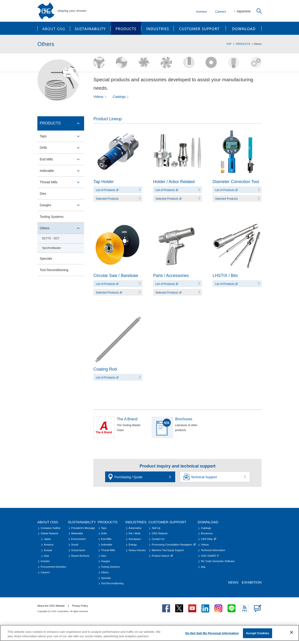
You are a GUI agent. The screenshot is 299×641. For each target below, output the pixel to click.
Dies (43, 193)
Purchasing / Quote (128, 477)
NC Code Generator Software (218, 561)
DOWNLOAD (244, 28)
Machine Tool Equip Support (168, 550)
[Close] (291, 632)
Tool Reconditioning (54, 270)
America (48, 544)
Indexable (47, 171)
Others (45, 228)
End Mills (46, 159)
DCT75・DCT (51, 238)
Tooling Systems (52, 217)
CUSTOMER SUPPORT (200, 28)
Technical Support (204, 477)
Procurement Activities (53, 566)
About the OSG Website (51, 605)
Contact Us (158, 539)
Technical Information (213, 550)
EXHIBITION (252, 582)
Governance (78, 550)
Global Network (49, 533)
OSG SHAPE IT (210, 555)
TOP (228, 43)
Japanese (243, 11)
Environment (78, 539)
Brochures (207, 533)
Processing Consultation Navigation (174, 544)
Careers (220, 11)
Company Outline (51, 528)
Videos (98, 97)
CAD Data (208, 539)
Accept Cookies (257, 633)
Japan (47, 539)
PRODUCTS (125, 28)
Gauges (45, 205)
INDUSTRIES (157, 28)
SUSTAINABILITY (90, 28)
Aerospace (135, 539)
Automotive (135, 528)
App (203, 566)
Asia (46, 555)
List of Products (107, 190)
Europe (48, 550)
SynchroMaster (51, 248)
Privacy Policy (80, 605)
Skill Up (156, 528)
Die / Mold (134, 533)
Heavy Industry (137, 550)
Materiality (77, 533)
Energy (133, 544)
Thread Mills (48, 182)
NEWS (233, 582)
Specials (46, 258)
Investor (201, 11)
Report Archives (80, 555)
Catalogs (119, 97)
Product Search (162, 555)
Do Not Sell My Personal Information (212, 633)
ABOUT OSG (53, 28)
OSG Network (159, 533)
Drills (43, 147)
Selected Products (107, 198)
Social (74, 544)
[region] (149, 633)
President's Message (83, 528)
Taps (43, 136)
